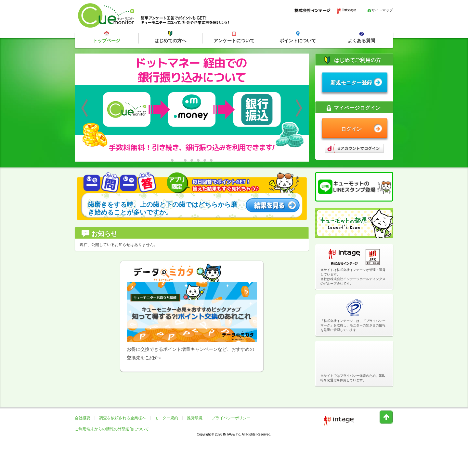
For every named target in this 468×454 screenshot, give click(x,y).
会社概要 (82, 418)
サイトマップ (380, 10)
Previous (84, 107)
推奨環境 (194, 418)
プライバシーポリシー (231, 418)
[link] (354, 358)
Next (299, 107)
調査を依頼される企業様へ (122, 418)
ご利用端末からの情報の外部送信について (112, 429)
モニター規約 (166, 418)
